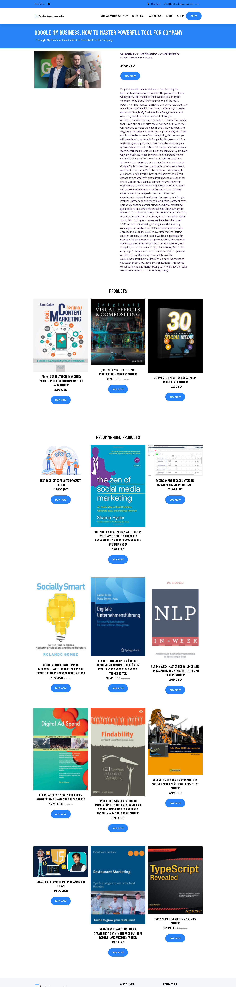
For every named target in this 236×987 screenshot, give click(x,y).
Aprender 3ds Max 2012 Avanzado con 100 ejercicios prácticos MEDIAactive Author (175, 784)
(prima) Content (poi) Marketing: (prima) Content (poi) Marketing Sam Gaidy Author (61, 381)
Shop (180, 16)
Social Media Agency (114, 16)
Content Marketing (146, 53)
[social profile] (49, 4)
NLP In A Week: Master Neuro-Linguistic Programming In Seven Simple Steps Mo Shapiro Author (175, 671)
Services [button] (137, 16)
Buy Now (130, 75)
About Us (155, 16)
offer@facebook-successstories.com (181, 4)
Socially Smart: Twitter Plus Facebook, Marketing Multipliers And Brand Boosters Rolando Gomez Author (61, 669)
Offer (193, 15)
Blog (169, 16)
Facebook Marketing (140, 57)
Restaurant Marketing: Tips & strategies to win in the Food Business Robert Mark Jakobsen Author (118, 933)
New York (155, 4)
